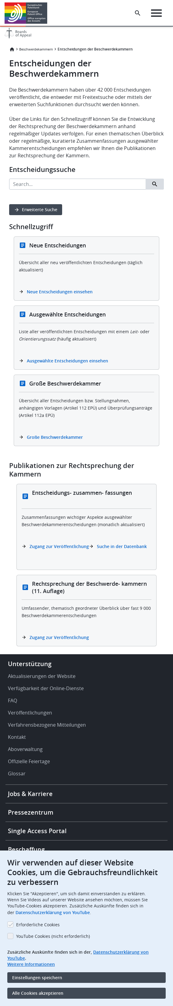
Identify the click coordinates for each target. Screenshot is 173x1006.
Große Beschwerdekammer (55, 437)
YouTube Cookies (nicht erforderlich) (53, 936)
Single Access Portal (37, 831)
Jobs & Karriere (30, 794)
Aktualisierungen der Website (42, 676)
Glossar (17, 773)
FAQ (12, 700)
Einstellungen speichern (37, 977)
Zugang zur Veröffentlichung (59, 546)
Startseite (12, 49)
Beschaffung (26, 849)
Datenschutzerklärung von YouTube (53, 912)
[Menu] (156, 13)
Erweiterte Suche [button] (39, 209)
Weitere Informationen (31, 964)
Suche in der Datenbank (122, 546)
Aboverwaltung (25, 749)
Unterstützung (29, 664)
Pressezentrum (30, 812)
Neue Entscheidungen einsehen (60, 292)
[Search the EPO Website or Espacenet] (137, 13)
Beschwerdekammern (36, 49)
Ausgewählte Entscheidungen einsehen (67, 361)
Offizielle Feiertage (29, 761)
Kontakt (17, 737)
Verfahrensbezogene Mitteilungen (47, 724)
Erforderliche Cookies (38, 924)
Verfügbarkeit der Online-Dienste (46, 688)
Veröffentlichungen (30, 712)
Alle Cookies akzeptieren (37, 993)
